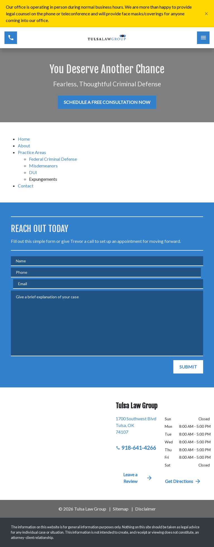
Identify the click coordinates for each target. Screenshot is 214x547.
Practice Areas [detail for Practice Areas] (32, 152)
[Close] (206, 13)
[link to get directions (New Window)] (136, 427)
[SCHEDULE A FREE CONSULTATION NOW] (107, 102)
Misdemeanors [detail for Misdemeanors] (43, 165)
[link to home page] (106, 38)
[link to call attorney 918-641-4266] (10, 37)
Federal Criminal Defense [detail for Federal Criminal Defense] (53, 159)
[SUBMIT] (188, 366)
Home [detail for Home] (24, 138)
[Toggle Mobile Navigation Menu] (203, 37)
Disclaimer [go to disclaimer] (145, 508)
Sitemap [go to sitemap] (120, 508)
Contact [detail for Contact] (25, 185)
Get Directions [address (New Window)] (183, 481)
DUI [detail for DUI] (33, 172)
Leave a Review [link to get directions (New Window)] (138, 478)
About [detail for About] (24, 145)
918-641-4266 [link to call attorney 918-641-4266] (136, 448)
